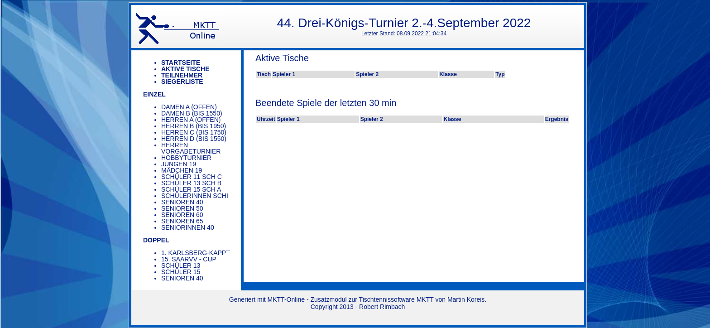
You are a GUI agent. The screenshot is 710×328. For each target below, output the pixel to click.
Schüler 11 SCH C (191, 176)
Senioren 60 (182, 214)
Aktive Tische (185, 68)
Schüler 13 (180, 265)
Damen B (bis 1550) (191, 113)
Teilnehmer (181, 75)
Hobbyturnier (186, 157)
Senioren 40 (182, 202)
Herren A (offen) (191, 119)
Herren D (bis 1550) (193, 138)
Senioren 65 (182, 221)
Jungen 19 (178, 164)
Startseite (180, 62)
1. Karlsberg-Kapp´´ (195, 252)
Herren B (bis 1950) (193, 126)
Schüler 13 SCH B (191, 183)
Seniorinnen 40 (187, 227)
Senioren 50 (182, 208)
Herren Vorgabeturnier (191, 148)
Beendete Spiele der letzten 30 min (325, 103)
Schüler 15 (180, 271)
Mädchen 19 (181, 170)
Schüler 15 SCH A (191, 189)
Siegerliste (182, 81)
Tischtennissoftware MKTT (396, 299)
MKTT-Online (286, 299)
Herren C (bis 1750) (193, 132)
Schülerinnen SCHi (194, 195)
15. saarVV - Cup (188, 259)
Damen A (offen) (189, 107)
